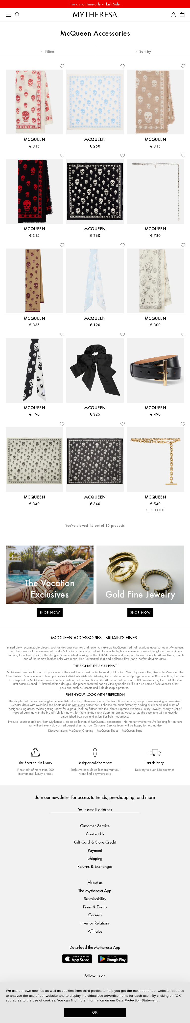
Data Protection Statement (137, 1000)
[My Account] (173, 14)
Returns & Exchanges (94, 866)
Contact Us (95, 834)
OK (95, 1012)
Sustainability (95, 898)
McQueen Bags (132, 730)
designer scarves (72, 647)
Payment (95, 850)
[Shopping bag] (182, 14)
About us (95, 882)
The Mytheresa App (94, 890)
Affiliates (95, 931)
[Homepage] (95, 14)
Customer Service (95, 825)
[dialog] (95, 1002)
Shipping (95, 858)
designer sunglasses (21, 709)
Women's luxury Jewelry (145, 709)
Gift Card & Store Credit (95, 842)
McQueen (78, 705)
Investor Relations (95, 923)
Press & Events (95, 907)
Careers (95, 915)
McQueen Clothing (81, 730)
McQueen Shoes (107, 730)
